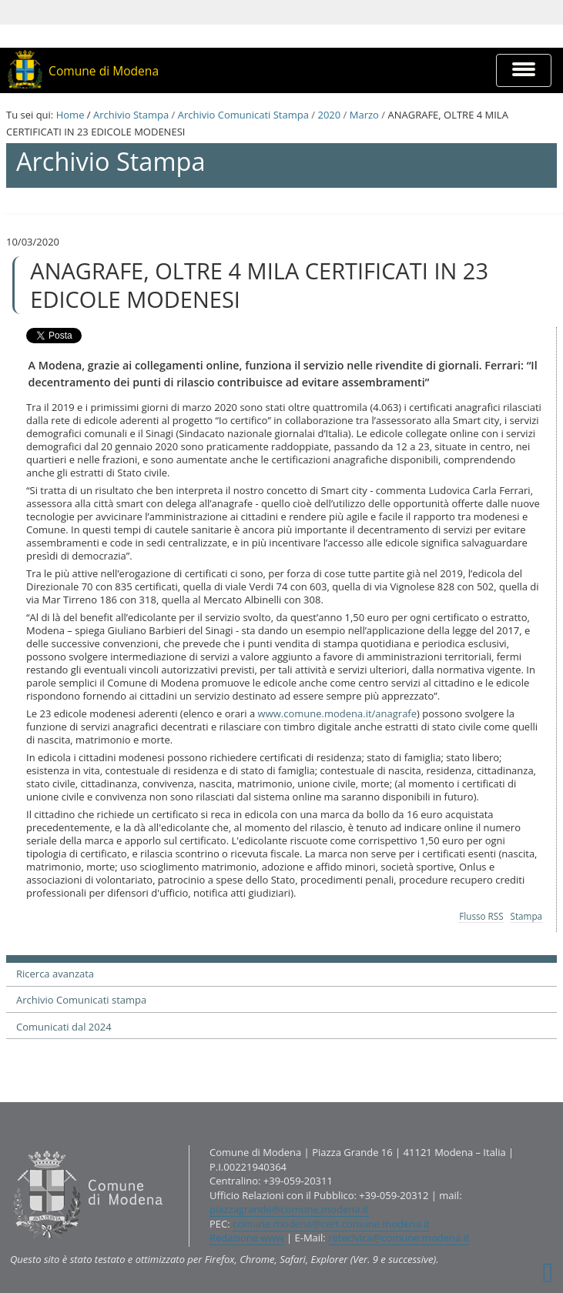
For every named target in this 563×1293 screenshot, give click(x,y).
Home (70, 115)
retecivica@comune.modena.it (398, 1238)
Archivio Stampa (131, 115)
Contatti (9, 1144)
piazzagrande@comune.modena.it (289, 1209)
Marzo (364, 115)
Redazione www (246, 1238)
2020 (328, 115)
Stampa (527, 916)
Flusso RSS (481, 916)
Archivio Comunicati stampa (81, 1000)
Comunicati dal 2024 (64, 1027)
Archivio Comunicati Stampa (243, 115)
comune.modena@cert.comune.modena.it (331, 1224)
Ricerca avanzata (55, 974)
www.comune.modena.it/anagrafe (337, 713)
